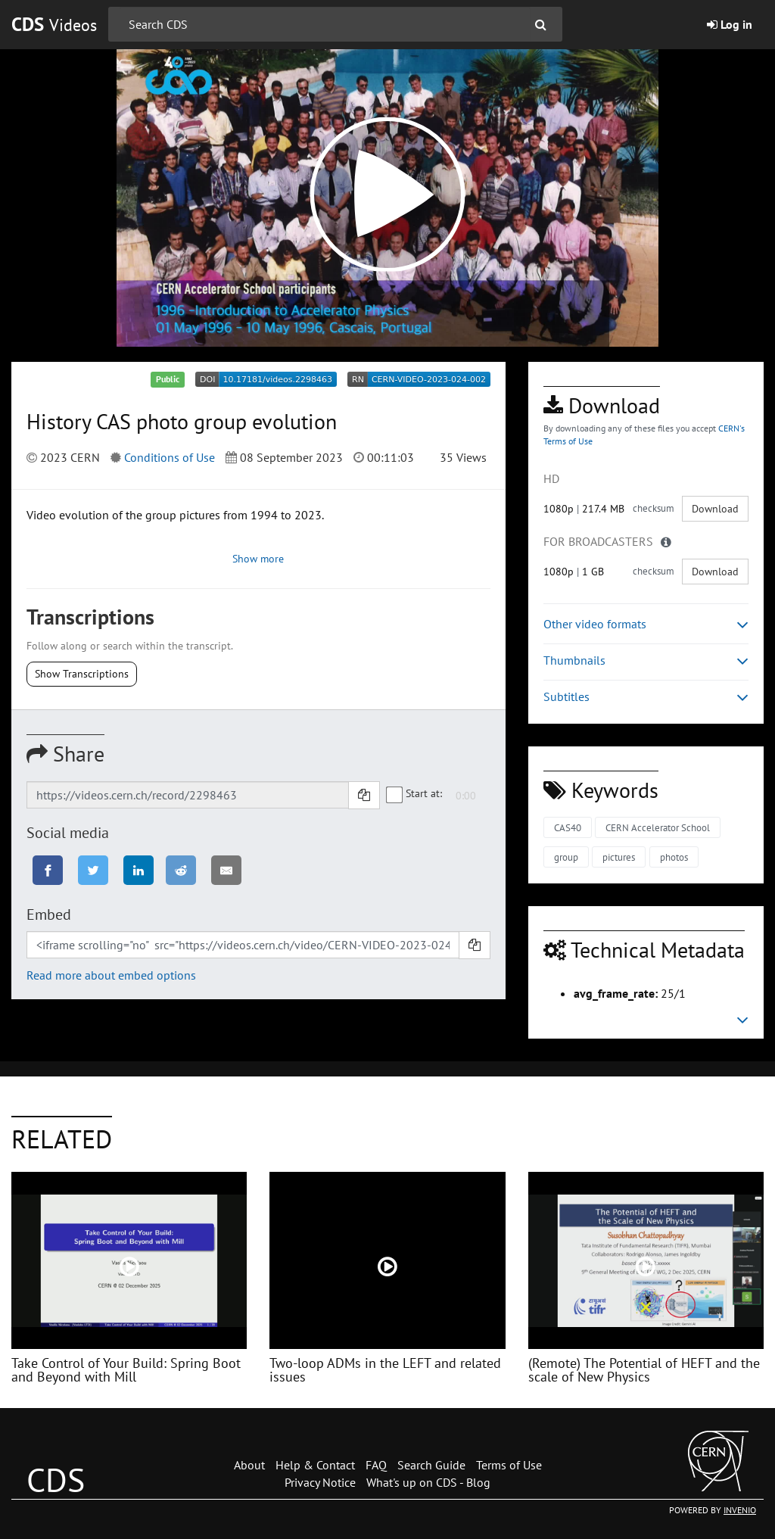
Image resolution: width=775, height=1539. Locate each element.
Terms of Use (509, 1464)
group (566, 857)
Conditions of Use (169, 457)
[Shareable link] (187, 794)
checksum (653, 508)
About (249, 1464)
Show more (258, 558)
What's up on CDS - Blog (428, 1482)
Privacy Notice (320, 1482)
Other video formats (646, 624)
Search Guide (431, 1464)
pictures (618, 857)
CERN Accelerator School (657, 827)
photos (674, 857)
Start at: (415, 794)
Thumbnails (646, 660)
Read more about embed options (111, 975)
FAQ (376, 1464)
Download (715, 509)
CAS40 (567, 827)
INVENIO (740, 1510)
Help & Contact (315, 1464)
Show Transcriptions (82, 674)
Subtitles (646, 697)
